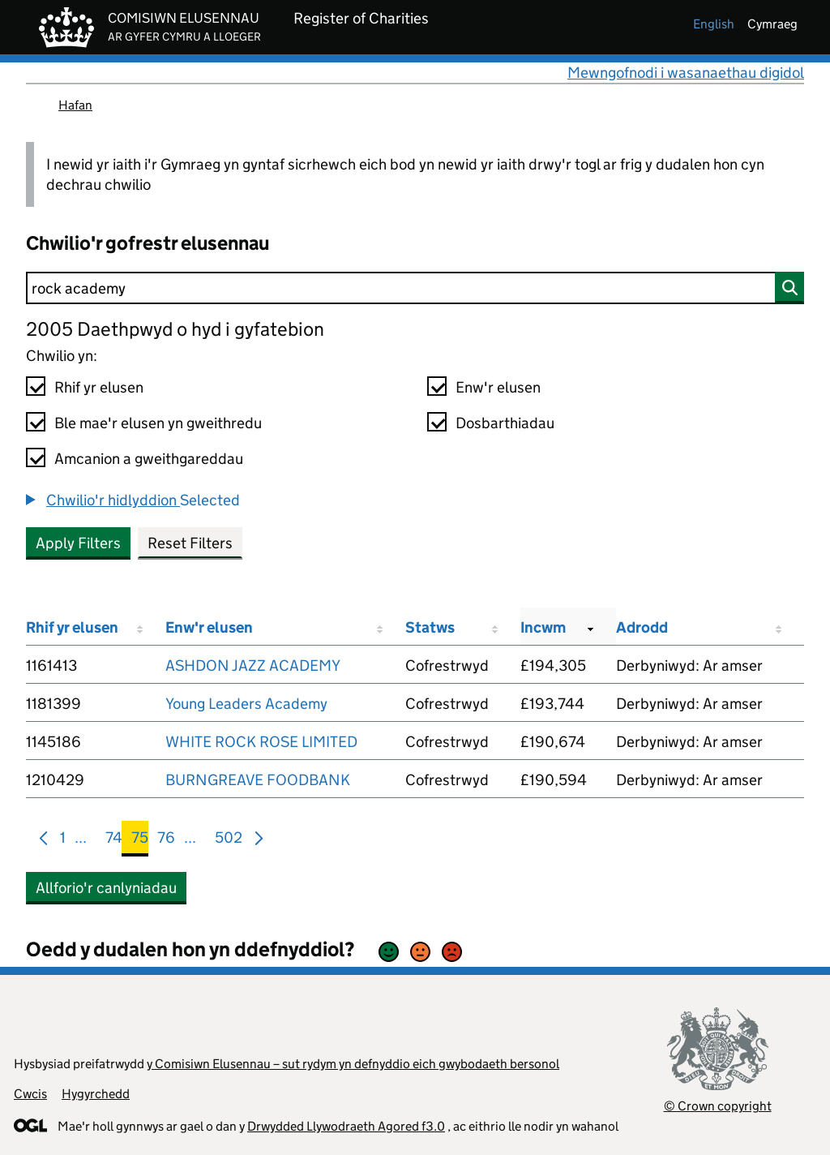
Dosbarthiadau (505, 423)
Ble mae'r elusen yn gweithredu (158, 423)
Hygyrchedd (96, 1093)
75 (139, 840)
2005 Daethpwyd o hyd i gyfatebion (175, 329)
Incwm (543, 627)
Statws (430, 627)
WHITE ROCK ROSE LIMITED (261, 741)
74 (113, 840)
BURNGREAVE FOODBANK (257, 780)
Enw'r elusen (498, 387)
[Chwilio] (415, 288)
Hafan (75, 105)
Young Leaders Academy (246, 703)
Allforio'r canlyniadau (106, 887)
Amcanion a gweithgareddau (148, 458)
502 (228, 840)
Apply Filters (78, 543)
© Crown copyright (718, 1106)
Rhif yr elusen (98, 387)
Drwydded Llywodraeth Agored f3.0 (346, 1126)
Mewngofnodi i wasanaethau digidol (685, 72)
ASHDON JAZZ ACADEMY (252, 665)
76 (166, 840)
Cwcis (30, 1093)
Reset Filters (190, 543)
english (713, 24)
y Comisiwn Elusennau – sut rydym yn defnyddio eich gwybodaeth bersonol (353, 1063)
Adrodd (642, 627)
